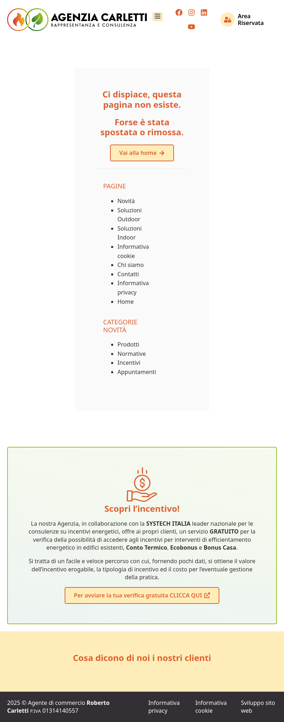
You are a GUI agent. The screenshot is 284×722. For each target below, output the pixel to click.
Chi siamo (131, 265)
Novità (126, 201)
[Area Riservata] (227, 19)
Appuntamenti (137, 372)
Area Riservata (251, 19)
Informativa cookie (211, 707)
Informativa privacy (164, 707)
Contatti (128, 274)
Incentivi (129, 363)
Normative (132, 354)
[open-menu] (157, 16)
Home (126, 302)
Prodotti (128, 344)
